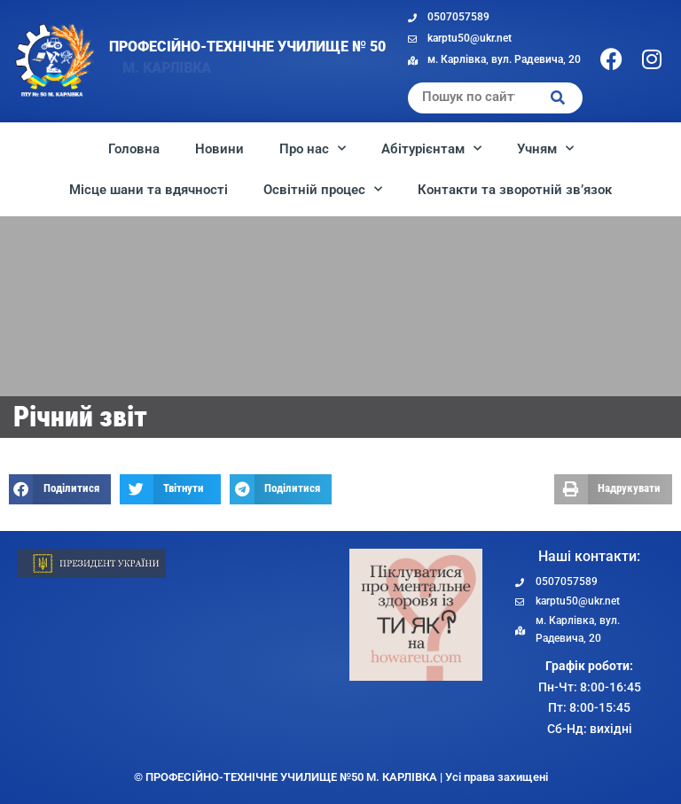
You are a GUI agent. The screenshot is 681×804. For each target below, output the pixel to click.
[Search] (557, 98)
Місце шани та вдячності (148, 190)
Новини (219, 149)
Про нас (312, 148)
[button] (60, 489)
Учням (545, 148)
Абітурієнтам (431, 148)
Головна (134, 149)
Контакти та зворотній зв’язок (515, 190)
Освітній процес (322, 189)
